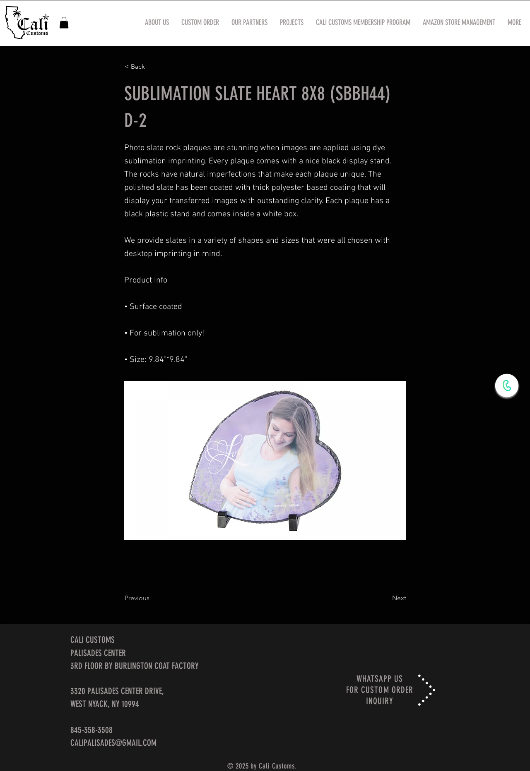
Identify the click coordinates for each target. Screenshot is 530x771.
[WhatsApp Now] (507, 385)
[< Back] (152, 66)
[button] (64, 22)
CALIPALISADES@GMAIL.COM (113, 742)
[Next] (385, 598)
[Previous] (152, 598)
